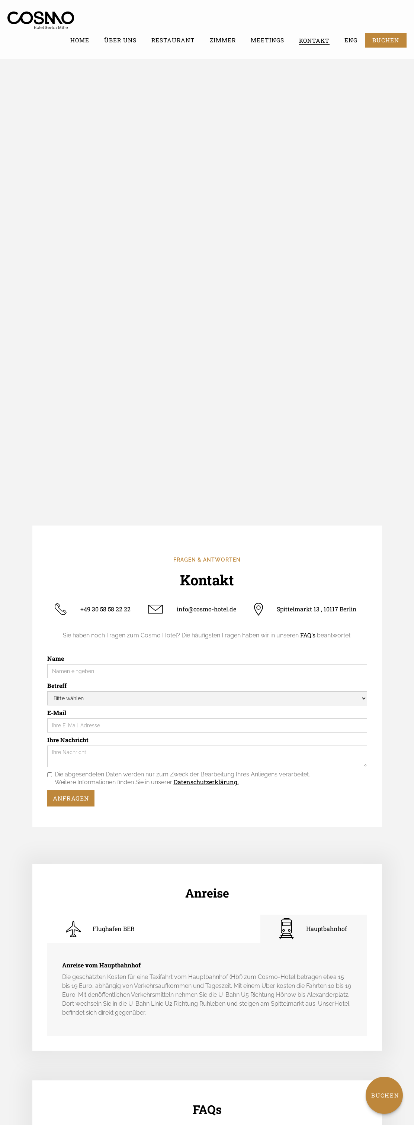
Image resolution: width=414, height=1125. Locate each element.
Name (55, 658)
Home (79, 40)
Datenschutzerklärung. (206, 782)
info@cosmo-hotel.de (206, 609)
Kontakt (314, 40)
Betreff (57, 685)
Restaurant (173, 40)
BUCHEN (385, 40)
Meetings (267, 40)
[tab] (100, 929)
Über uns (120, 40)
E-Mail (56, 713)
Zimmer (223, 40)
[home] (49, 18)
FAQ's (307, 635)
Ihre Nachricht (68, 740)
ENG (350, 40)
